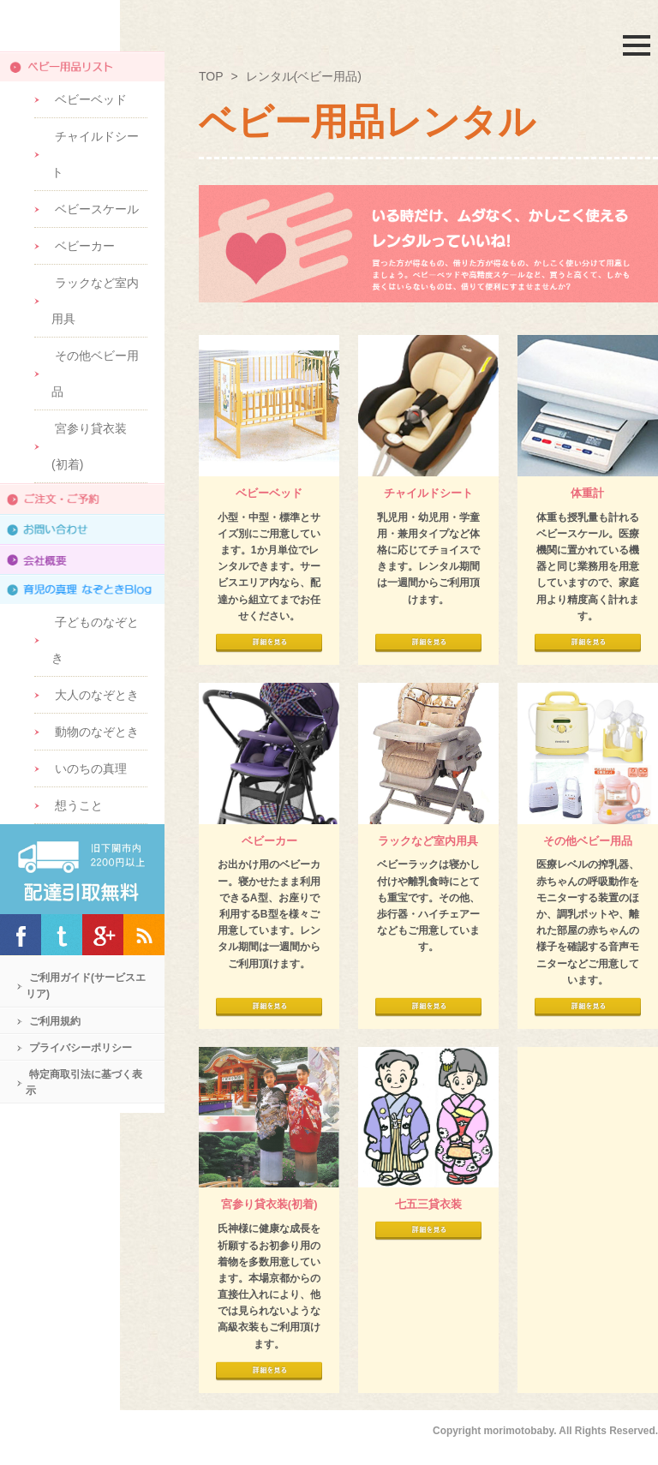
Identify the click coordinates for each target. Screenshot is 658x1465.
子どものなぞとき (95, 640)
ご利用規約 (55, 1021)
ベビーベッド (91, 99)
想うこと (79, 805)
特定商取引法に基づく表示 (84, 1082)
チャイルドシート (95, 154)
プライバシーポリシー (80, 1048)
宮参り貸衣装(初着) (89, 446)
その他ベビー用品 (95, 373)
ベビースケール (97, 209)
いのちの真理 (91, 768)
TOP (211, 76)
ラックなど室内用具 (95, 301)
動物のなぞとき (97, 731)
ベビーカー (85, 246)
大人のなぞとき (97, 695)
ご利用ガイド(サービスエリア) (86, 986)
